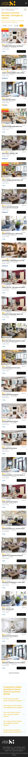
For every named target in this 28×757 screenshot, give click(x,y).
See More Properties (14, 672)
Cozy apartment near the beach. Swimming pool (11, 368)
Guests (15, 25)
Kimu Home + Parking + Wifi (10, 153)
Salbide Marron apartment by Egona (12, 555)
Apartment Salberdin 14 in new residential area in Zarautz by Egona (14, 663)
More (21, 25)
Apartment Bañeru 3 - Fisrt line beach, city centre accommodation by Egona (14, 475)
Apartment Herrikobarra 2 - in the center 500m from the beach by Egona (13, 583)
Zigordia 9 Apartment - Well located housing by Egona (12, 234)
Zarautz (7, 48)
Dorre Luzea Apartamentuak (10, 207)
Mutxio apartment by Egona (10, 421)
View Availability (21, 51)
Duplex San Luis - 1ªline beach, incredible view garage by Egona (13, 288)
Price (9, 25)
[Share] (25, 9)
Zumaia (3, 48)
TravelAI (14, 755)
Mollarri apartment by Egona (10, 394)
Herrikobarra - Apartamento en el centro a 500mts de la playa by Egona (13, 261)
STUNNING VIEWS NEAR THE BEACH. (12, 46)
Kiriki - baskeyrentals (8, 609)
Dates (3, 25)
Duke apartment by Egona (9, 448)
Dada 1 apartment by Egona (10, 502)
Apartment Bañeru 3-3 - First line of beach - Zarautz (14, 529)
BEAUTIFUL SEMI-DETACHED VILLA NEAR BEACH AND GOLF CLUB (14, 341)
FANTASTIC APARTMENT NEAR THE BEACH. (12, 315)
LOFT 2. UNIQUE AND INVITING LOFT (12, 180)
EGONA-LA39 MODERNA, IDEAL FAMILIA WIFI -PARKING (13, 73)
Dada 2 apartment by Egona (10, 636)
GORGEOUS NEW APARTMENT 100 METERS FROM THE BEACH (12, 127)
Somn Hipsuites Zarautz (9, 99)
